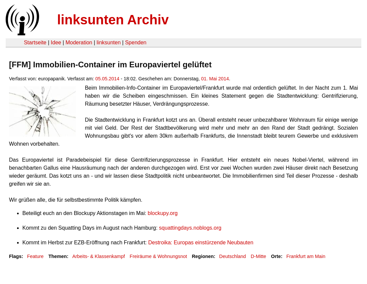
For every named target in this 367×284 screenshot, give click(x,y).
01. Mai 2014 (215, 78)
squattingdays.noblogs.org (190, 228)
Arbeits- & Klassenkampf (98, 256)
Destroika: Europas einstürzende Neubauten (200, 242)
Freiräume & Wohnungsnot (158, 256)
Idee (56, 42)
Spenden (135, 42)
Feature (35, 256)
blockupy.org (163, 213)
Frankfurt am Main (305, 256)
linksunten (109, 42)
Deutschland (232, 256)
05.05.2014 (107, 78)
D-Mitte (258, 256)
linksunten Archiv (113, 19)
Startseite (35, 42)
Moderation (78, 42)
